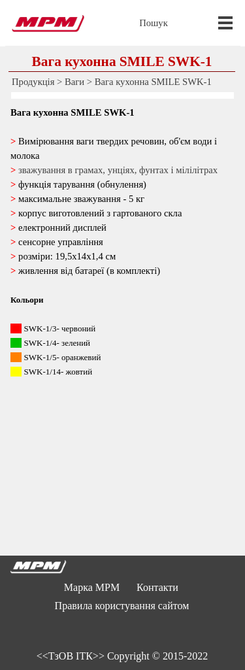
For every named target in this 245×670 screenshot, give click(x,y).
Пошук (153, 23)
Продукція (33, 81)
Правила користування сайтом (122, 605)
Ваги (74, 81)
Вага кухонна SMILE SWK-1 (153, 81)
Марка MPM (92, 587)
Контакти (157, 587)
